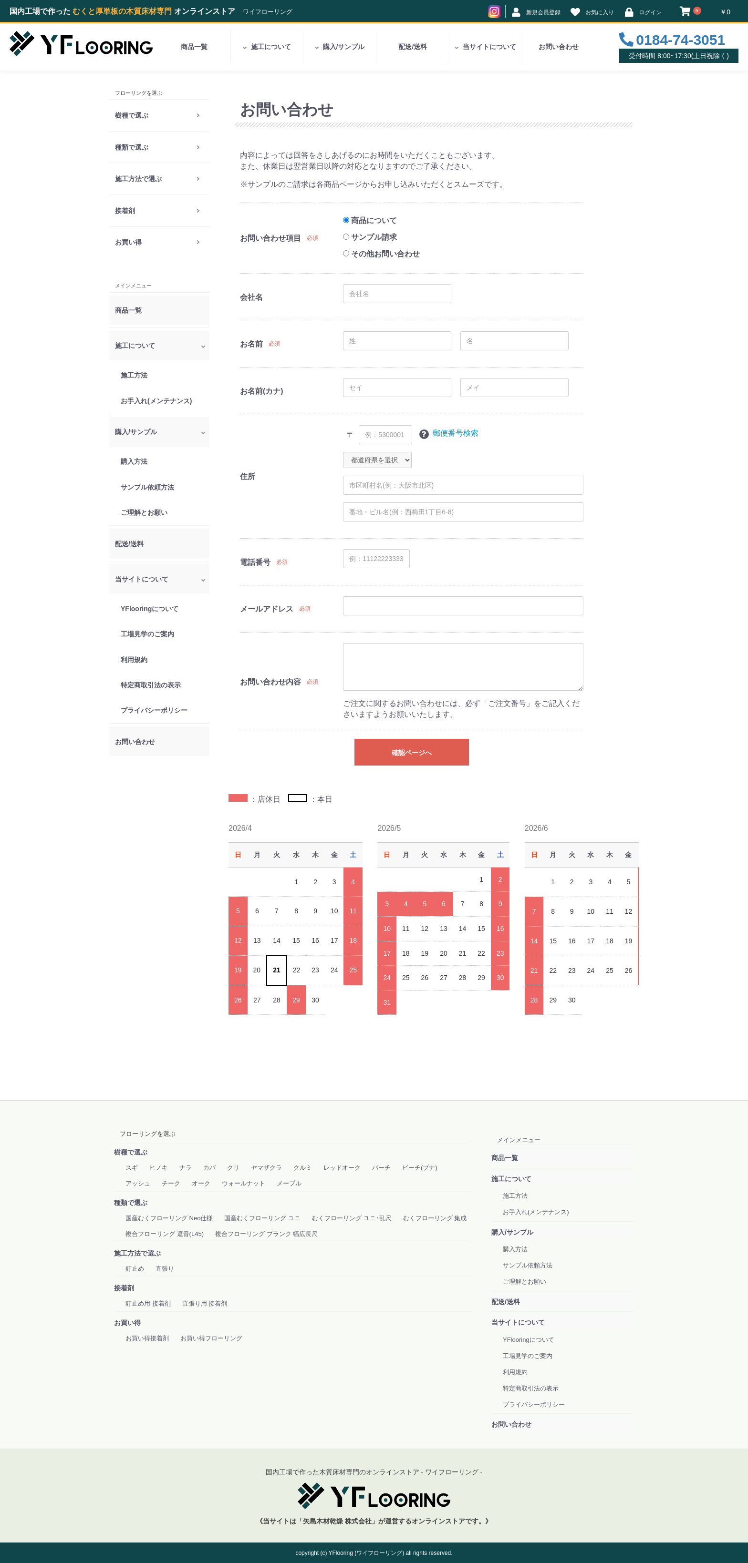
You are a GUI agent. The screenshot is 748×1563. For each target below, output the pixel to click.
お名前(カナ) (261, 391)
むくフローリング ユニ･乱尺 (352, 1218)
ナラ (185, 1167)
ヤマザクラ (266, 1167)
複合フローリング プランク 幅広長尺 (266, 1233)
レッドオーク (342, 1167)
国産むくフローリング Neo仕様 (169, 1218)
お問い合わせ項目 (270, 238)
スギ (131, 1167)
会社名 (251, 297)
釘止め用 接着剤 (148, 1303)
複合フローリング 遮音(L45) (164, 1233)
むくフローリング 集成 (435, 1218)
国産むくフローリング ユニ (262, 1218)
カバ (209, 1167)
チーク (171, 1183)
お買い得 (128, 242)
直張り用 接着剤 (205, 1303)
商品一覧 (194, 47)
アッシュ (137, 1183)
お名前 (251, 344)
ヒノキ (158, 1167)
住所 (247, 476)
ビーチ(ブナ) (419, 1167)
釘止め (134, 1268)
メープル (289, 1183)
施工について (271, 47)
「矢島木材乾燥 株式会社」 (337, 1521)
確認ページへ (412, 752)
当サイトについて (489, 47)
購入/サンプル (344, 47)
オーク (201, 1183)
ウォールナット (243, 1183)
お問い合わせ (559, 47)
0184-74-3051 (680, 40)
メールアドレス (266, 609)
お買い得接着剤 (147, 1338)
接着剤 (125, 211)
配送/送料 (412, 47)
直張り (165, 1268)
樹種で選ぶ (131, 115)
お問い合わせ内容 (270, 682)
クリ (233, 1167)
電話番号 (255, 562)
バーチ (381, 1167)
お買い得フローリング (211, 1338)
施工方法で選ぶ (138, 179)
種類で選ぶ (131, 147)
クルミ (302, 1167)
